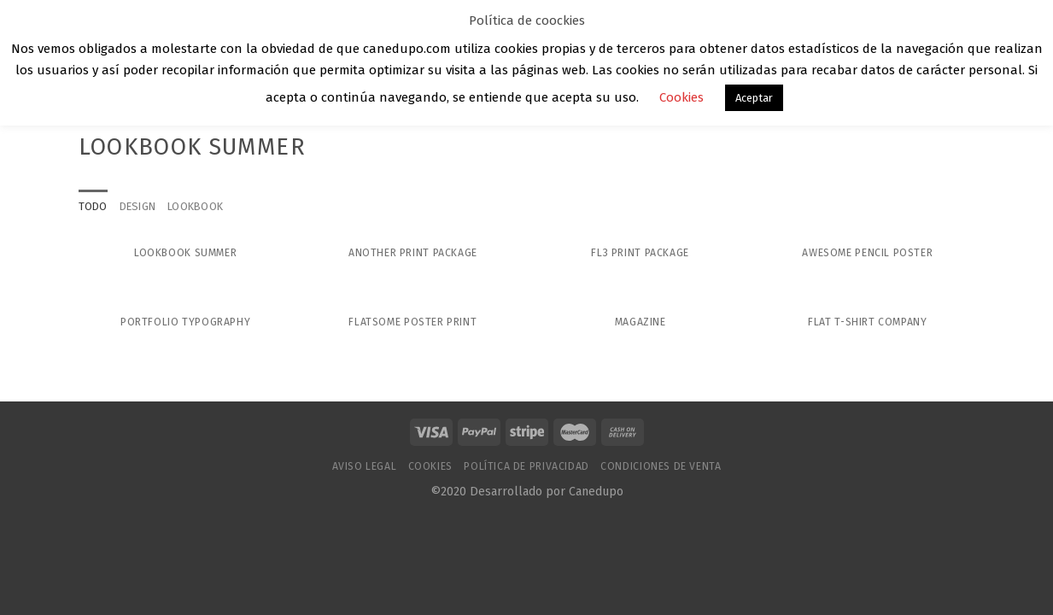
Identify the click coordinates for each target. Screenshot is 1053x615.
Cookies (430, 466)
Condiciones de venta (660, 466)
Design (138, 206)
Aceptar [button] (754, 97)
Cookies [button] (681, 97)
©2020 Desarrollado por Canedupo (526, 491)
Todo (93, 206)
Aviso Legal (364, 466)
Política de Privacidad (526, 466)
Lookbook (195, 206)
